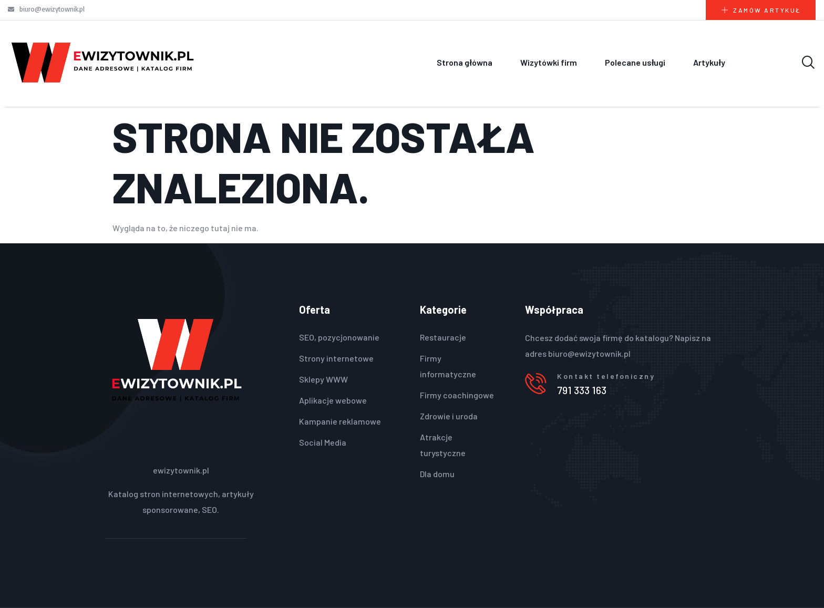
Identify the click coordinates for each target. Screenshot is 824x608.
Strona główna (464, 62)
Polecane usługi (635, 62)
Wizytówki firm (548, 62)
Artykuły (709, 62)
